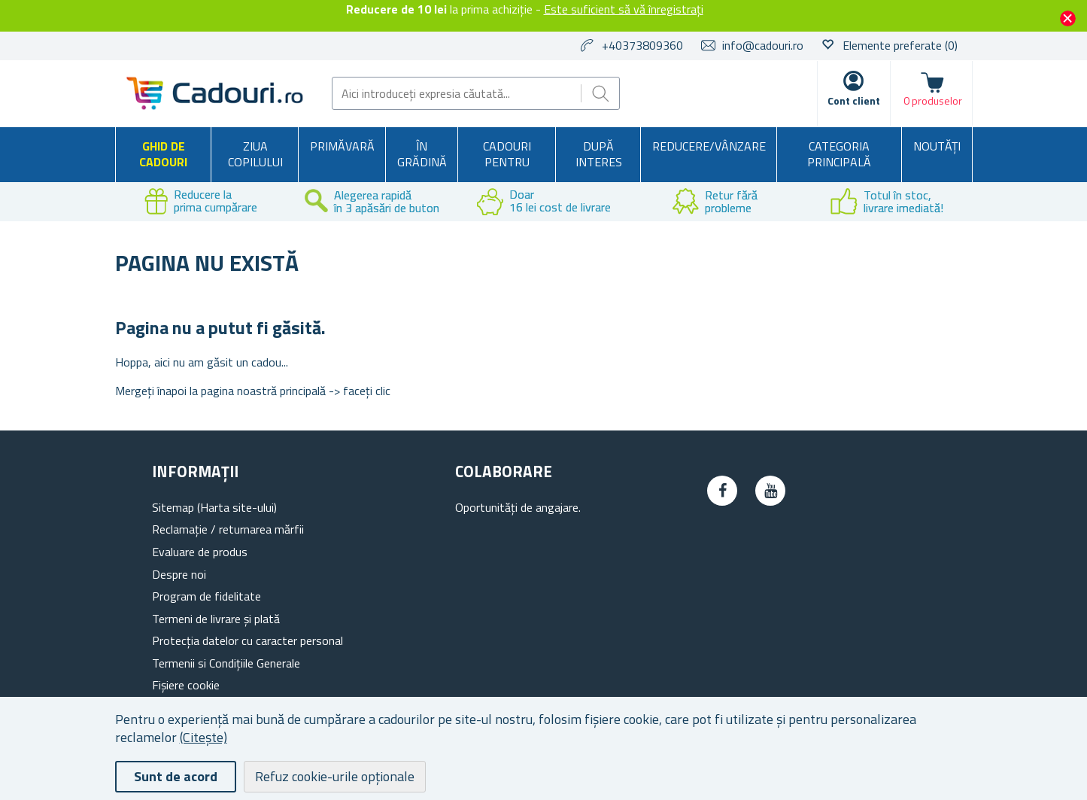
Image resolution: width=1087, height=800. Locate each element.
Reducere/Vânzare (709, 146)
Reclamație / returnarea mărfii (228, 529)
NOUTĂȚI (937, 146)
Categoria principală (839, 154)
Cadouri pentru (507, 154)
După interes (598, 154)
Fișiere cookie (186, 685)
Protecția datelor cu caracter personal (247, 640)
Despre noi (179, 574)
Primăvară (342, 146)
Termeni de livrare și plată (216, 619)
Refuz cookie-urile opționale (334, 776)
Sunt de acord (175, 776)
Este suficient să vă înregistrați (623, 9)
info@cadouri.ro (762, 45)
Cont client (853, 100)
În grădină (422, 154)
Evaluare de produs (199, 552)
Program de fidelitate (206, 596)
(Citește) (203, 737)
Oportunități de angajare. (518, 507)
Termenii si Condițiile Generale (226, 663)
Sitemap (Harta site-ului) (214, 507)
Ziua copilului (255, 154)
